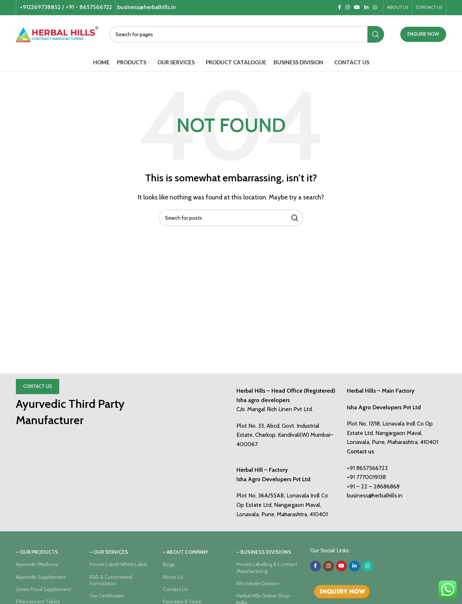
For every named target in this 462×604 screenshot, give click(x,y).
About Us (173, 577)
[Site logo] (57, 33)
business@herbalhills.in (374, 495)
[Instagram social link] (347, 7)
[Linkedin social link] (366, 7)
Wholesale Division (257, 583)
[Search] (246, 34)
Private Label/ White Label (118, 564)
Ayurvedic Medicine (37, 564)
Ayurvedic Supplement (41, 577)
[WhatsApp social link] (375, 7)
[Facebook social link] (339, 7)
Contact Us (37, 386)
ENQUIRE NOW (423, 34)
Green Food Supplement (43, 589)
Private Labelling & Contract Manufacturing (266, 567)
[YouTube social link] (357, 7)
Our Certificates (107, 595)
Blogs (169, 564)
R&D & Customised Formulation (111, 580)
